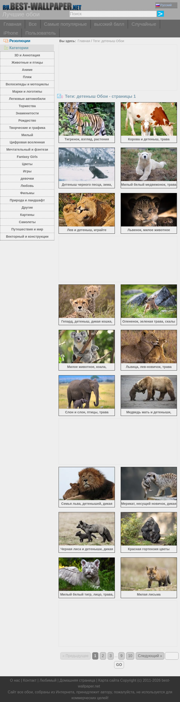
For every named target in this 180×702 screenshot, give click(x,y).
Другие (27, 207)
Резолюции (17, 41)
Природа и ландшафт (27, 200)
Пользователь (40, 33)
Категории (16, 48)
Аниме (27, 70)
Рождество (27, 120)
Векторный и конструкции (27, 236)
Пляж (27, 77)
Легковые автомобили (27, 99)
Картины (27, 215)
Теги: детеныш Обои (108, 41)
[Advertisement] (118, 80)
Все (33, 24)
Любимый (48, 680)
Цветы (27, 164)
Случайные (143, 24)
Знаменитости (27, 113)
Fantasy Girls (27, 157)
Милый (27, 135)
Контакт (30, 680)
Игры (27, 171)
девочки (27, 178)
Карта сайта (108, 680)
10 (130, 656)
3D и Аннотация (27, 55)
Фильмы (27, 193)
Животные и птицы (27, 62)
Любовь (27, 186)
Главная (12, 24)
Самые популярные (65, 24)
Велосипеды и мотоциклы (27, 84)
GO (119, 665)
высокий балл (109, 24)
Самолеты (27, 222)
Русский (164, 5)
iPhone (11, 33)
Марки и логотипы (27, 91)
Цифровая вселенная (27, 142)
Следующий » (150, 656)
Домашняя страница (77, 680)
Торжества (27, 106)
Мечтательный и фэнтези (27, 149)
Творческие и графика (27, 128)
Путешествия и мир (27, 229)
